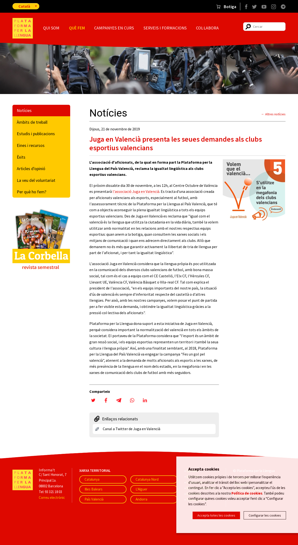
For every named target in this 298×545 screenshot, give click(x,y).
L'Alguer (141, 489)
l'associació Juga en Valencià (136, 191)
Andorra (141, 499)
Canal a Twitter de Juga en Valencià (131, 428)
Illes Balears (94, 489)
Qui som (51, 28)
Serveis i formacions (165, 28)
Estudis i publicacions (36, 133)
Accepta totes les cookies (216, 515)
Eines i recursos (31, 145)
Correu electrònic (52, 497)
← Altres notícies (273, 114)
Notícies (24, 110)
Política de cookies (246, 493)
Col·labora (207, 28)
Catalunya (92, 479)
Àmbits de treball (32, 122)
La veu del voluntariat (36, 180)
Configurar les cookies (265, 515)
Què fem (77, 28)
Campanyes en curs (114, 28)
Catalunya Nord (147, 479)
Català (24, 6)
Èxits (21, 157)
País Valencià (94, 499)
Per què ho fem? (31, 192)
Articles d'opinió (31, 168)
